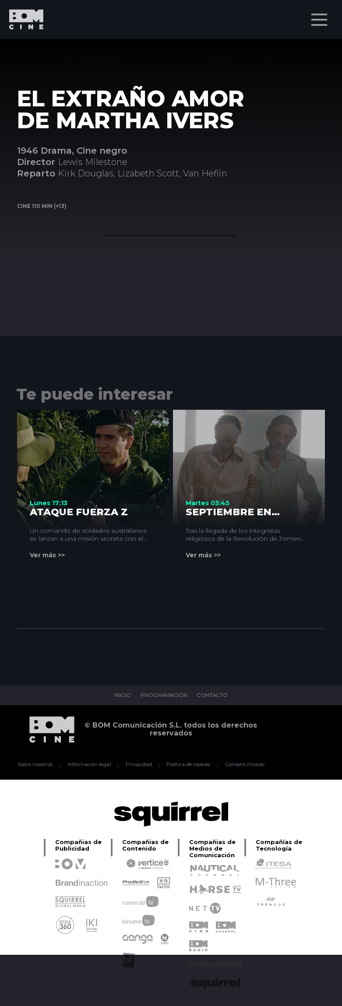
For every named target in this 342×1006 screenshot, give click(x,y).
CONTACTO (213, 696)
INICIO (121, 696)
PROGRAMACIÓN (163, 696)
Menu (320, 15)
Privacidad (138, 765)
